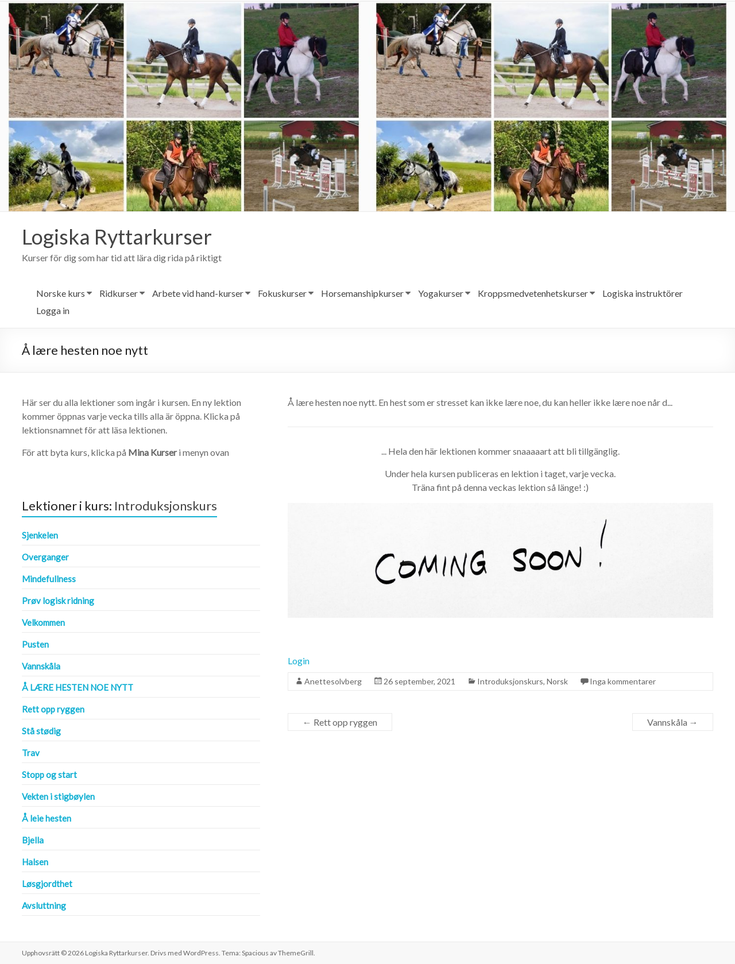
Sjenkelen (40, 535)
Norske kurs (60, 293)
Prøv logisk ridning (58, 600)
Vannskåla (672, 722)
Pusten (35, 644)
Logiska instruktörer (642, 293)
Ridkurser (118, 293)
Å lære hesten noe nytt (77, 687)
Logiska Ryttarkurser (117, 236)
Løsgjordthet (47, 883)
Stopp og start (49, 774)
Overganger (45, 557)
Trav (31, 753)
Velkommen (43, 622)
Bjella (33, 840)
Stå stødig (41, 731)
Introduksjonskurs (510, 681)
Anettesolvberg (333, 681)
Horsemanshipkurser (362, 293)
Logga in (52, 310)
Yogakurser (440, 293)
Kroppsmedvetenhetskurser (533, 293)
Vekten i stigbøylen (58, 796)
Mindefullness (49, 579)
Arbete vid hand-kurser (197, 293)
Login (299, 660)
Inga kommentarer (623, 681)
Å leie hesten (46, 818)
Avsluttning (44, 905)
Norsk (557, 681)
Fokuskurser (282, 293)
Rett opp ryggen (340, 722)
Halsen (35, 862)
